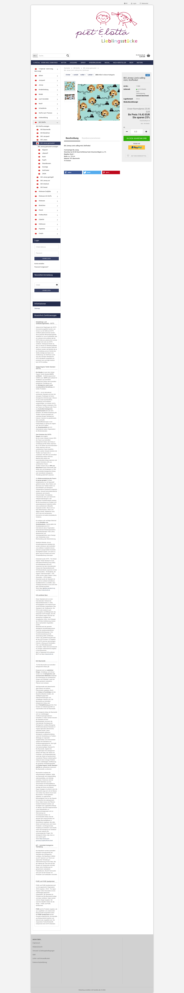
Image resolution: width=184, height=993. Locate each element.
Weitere (140, 62)
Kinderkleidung (95, 62)
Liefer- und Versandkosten (41, 958)
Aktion (63, 62)
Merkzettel (144, 3)
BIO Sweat (41, 187)
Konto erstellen (39, 263)
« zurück (75, 75)
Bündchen (39, 205)
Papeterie (39, 229)
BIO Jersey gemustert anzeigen (48, 146)
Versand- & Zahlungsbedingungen (43, 951)
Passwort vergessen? (41, 267)
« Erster (67, 75)
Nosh (42, 157)
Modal (107, 62)
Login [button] (133, 3)
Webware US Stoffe (43, 196)
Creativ (38, 233)
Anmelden (46, 258)
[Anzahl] (136, 131)
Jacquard (73, 62)
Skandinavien (44, 163)
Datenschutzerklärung (40, 962)
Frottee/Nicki (40, 215)
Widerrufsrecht (37, 947)
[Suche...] (35, 56)
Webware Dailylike (42, 191)
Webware (39, 201)
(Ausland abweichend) (142, 95)
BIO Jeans (41, 140)
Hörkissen (39, 224)
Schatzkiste (40, 108)
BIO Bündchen (43, 133)
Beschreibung (72, 138)
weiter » (83, 75)
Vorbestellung (41, 118)
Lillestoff (43, 153)
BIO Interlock (42, 184)
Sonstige (43, 167)
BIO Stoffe (40, 122)
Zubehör (39, 219)
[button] (125, 3)
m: (124, 127)
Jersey (83, 62)
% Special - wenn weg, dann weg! (45, 62)
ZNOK (42, 174)
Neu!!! (131, 62)
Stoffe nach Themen (43, 113)
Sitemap (37, 308)
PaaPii (42, 160)
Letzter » (91, 75)
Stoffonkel (43, 170)
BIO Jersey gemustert (45, 143)
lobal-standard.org (49, 588)
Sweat (38, 210)
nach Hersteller (119, 62)
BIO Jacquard (42, 136)
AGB (34, 954)
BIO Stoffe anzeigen (42, 126)
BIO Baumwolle (43, 129)
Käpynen (43, 150)
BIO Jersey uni (43, 181)
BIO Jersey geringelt (45, 177)
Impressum (36, 943)
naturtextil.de (46, 590)
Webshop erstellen (85, 990)
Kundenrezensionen (91, 138)
